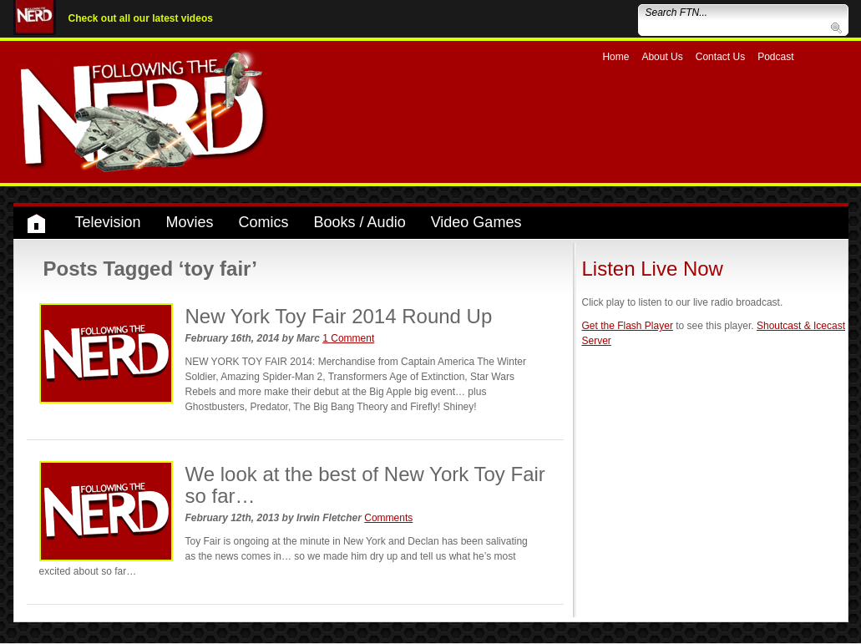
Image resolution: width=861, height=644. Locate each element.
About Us (661, 57)
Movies (190, 222)
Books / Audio (360, 222)
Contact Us (720, 57)
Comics (264, 222)
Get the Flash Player (627, 326)
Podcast (775, 57)
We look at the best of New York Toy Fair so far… (365, 485)
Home (615, 57)
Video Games (476, 222)
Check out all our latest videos (140, 18)
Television (108, 222)
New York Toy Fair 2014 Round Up (339, 316)
